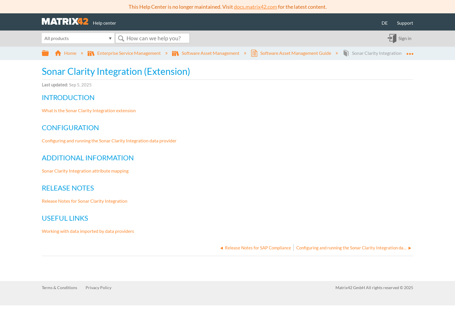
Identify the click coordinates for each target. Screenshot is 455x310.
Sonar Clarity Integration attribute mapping (85, 170)
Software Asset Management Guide (291, 53)
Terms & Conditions (59, 287)
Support (405, 23)
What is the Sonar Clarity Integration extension (89, 110)
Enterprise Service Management (125, 53)
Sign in (404, 38)
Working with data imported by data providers (88, 231)
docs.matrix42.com (255, 6)
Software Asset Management (206, 53)
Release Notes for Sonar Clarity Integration (84, 201)
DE (385, 23)
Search (121, 38)
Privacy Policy (98, 287)
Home (66, 53)
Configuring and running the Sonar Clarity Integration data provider (109, 140)
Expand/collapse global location (409, 51)
